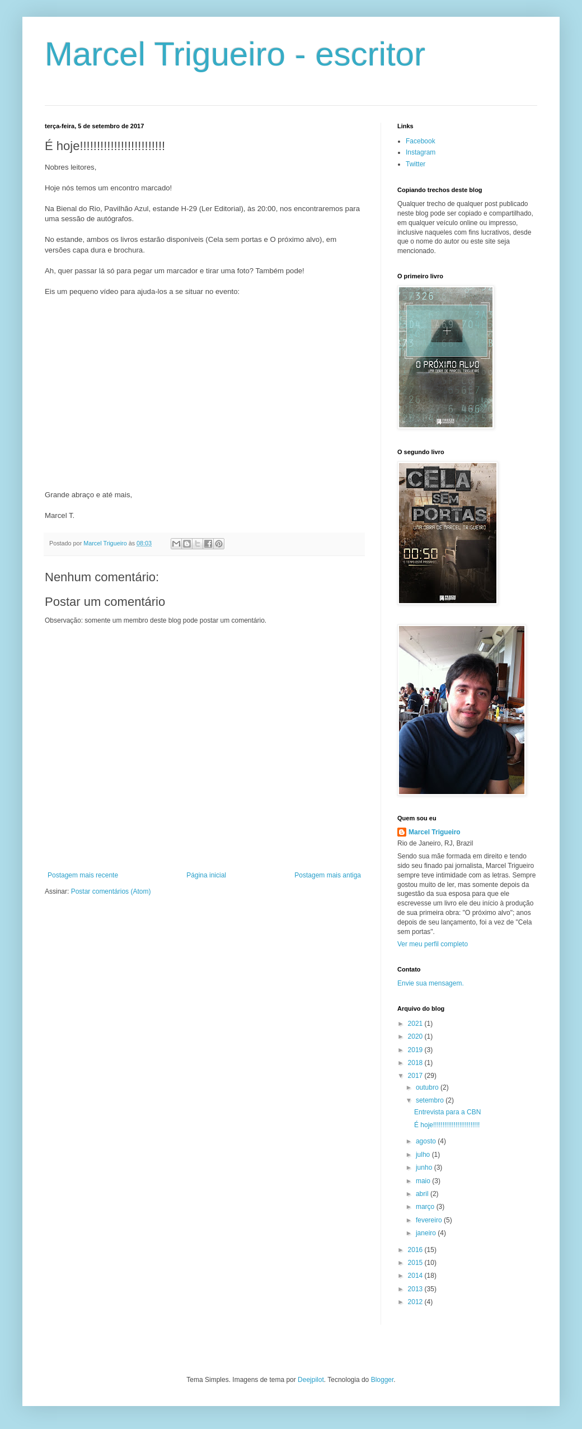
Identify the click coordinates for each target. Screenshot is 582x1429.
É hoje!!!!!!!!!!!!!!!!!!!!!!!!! (447, 1125)
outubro (428, 1087)
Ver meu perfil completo (432, 944)
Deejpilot (311, 1380)
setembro (430, 1100)
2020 (416, 1036)
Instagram (420, 152)
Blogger (382, 1380)
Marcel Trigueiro (435, 832)
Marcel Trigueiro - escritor (235, 54)
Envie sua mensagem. (430, 983)
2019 (416, 1050)
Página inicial (206, 875)
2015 (416, 1263)
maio (424, 1181)
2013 (416, 1289)
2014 (416, 1275)
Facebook (420, 141)
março (426, 1207)
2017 (416, 1076)
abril (423, 1194)
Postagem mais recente (83, 875)
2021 (416, 1024)
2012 (416, 1302)
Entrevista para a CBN (447, 1112)
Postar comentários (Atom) (111, 891)
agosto (427, 1141)
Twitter (415, 164)
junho (425, 1167)
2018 (416, 1063)
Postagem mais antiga (327, 875)
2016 (416, 1250)
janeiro (427, 1233)
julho (424, 1155)
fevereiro (430, 1220)
